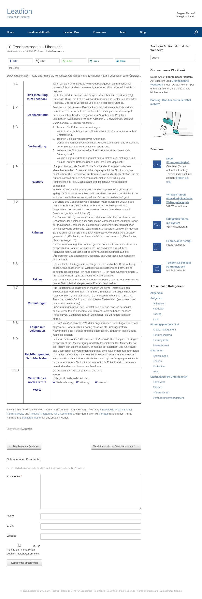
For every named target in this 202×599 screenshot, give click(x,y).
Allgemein (27, 429)
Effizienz (158, 387)
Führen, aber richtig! (178, 240)
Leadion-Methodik (39, 32)
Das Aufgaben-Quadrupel (24, 446)
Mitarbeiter (156, 350)
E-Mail (10, 525)
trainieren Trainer (31, 417)
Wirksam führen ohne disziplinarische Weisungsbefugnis (179, 198)
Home (10, 32)
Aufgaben (156, 298)
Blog (143, 32)
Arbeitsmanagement (164, 329)
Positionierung (161, 392)
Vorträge (103, 413)
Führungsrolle (161, 340)
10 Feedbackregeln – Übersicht (34, 47)
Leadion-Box (71, 32)
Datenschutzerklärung (171, 591)
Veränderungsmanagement (168, 397)
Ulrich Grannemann (55, 51)
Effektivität (159, 382)
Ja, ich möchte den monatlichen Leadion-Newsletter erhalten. (23, 549)
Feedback (158, 308)
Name (10, 515)
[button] (20, 60)
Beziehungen (160, 355)
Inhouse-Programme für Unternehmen (51, 413)
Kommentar (14, 476)
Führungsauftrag (162, 334)
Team (123, 32)
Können (157, 361)
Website (11, 535)
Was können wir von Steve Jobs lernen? (116, 446)
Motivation (159, 366)
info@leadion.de (186, 16)
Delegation (159, 303)
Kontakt (141, 591)
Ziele (155, 319)
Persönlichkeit (161, 345)
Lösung (157, 313)
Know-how (99, 32)
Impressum (152, 591)
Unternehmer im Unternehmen (168, 376)
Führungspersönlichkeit (165, 324)
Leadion (32, 591)
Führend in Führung (19, 13)
